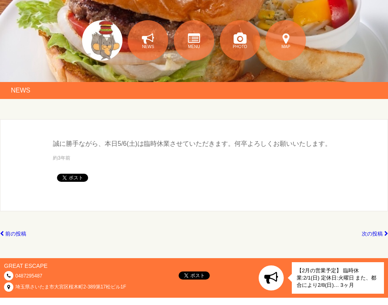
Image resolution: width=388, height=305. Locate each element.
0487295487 (28, 276)
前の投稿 (13, 234)
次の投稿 (375, 234)
